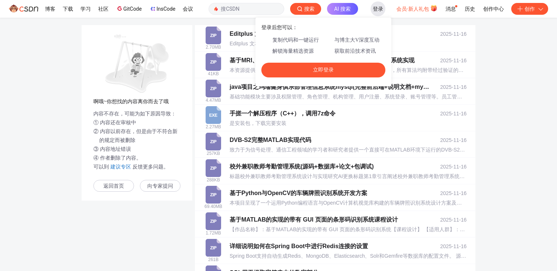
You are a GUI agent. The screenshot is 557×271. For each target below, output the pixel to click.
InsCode (162, 9)
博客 (50, 9)
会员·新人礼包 (416, 8)
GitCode (129, 8)
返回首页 (113, 186)
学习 (85, 9)
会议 (188, 9)
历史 (470, 9)
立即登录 (323, 70)
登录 (378, 9)
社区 (103, 9)
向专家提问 (160, 186)
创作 (530, 9)
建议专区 (121, 167)
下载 (68, 9)
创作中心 (493, 9)
